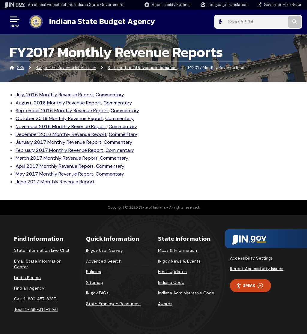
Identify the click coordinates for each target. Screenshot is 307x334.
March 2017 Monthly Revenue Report (57, 158)
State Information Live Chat (42, 250)
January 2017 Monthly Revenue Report (59, 142)
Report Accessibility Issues (256, 268)
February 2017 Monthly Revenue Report (59, 150)
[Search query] (269, 21)
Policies (93, 271)
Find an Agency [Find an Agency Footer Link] (29, 287)
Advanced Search (103, 260)
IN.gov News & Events (179, 260)
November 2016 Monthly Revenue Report (61, 126)
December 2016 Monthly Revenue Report (61, 134)
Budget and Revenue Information (66, 67)
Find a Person (27, 277)
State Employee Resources (113, 303)
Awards (165, 303)
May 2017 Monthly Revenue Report (55, 173)
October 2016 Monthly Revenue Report (59, 118)
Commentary (110, 94)
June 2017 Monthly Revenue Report (55, 181)
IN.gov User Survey (104, 250)
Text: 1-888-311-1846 (36, 309)
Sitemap (94, 282)
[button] (168, 5)
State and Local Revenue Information (142, 67)
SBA (20, 67)
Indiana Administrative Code (186, 292)
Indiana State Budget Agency (101, 21)
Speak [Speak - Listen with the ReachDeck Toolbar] (249, 285)
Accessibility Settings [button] (251, 257)
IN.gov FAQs (97, 292)
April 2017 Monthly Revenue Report (55, 166)
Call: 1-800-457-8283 (35, 298)
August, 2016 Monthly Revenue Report (58, 102)
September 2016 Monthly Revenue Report (62, 110)
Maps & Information (177, 250)
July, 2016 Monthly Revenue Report (55, 94)
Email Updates (172, 271)
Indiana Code (171, 282)
